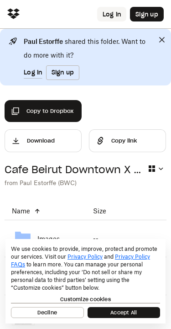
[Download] (43, 140)
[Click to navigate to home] (13, 14)
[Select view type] (155, 168)
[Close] (162, 39)
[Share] (127, 140)
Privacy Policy (85, 256)
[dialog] (85, 281)
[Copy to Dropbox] (43, 111)
